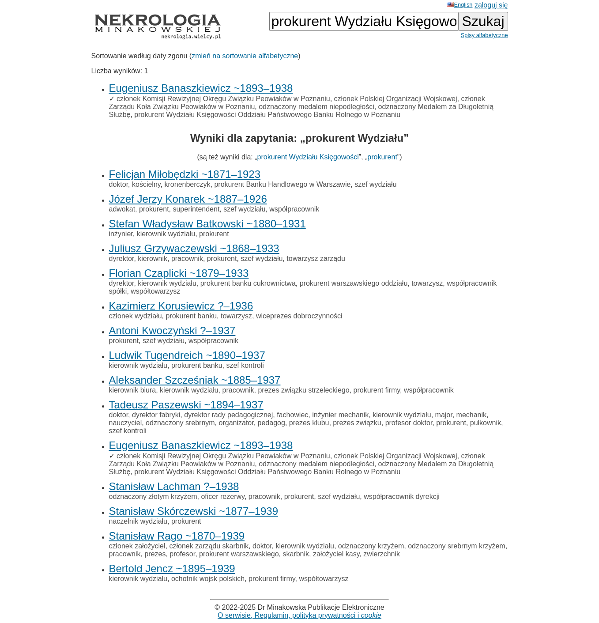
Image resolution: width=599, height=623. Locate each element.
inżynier (121, 234)
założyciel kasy (336, 554)
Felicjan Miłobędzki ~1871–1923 (185, 174)
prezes (155, 554)
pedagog (271, 423)
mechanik (471, 415)
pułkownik (485, 423)
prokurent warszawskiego (239, 554)
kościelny (146, 184)
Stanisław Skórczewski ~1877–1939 (194, 511)
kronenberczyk (188, 184)
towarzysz (427, 283)
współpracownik (294, 209)
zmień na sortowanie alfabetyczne (245, 56)
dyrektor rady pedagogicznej (228, 415)
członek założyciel (137, 546)
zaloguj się (491, 5)
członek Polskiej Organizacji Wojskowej (395, 98)
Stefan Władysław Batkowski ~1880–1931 (207, 224)
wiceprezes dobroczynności (299, 316)
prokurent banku (191, 316)
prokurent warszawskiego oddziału (354, 283)
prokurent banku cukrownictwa (248, 283)
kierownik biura (132, 390)
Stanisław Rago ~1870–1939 (177, 536)
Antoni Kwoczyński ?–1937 (172, 330)
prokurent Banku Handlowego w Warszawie (282, 184)
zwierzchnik (381, 554)
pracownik (187, 258)
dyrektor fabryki (156, 415)
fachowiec (292, 415)
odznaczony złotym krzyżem (153, 496)
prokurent (382, 157)
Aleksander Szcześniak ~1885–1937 (195, 380)
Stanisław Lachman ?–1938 (174, 486)
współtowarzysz (155, 291)
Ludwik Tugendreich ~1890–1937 (187, 355)
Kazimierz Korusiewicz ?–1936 (181, 306)
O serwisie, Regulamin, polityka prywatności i (299, 615)
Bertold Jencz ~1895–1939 (172, 568)
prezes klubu (309, 423)
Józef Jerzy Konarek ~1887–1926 (188, 199)
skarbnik (296, 554)
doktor (118, 184)
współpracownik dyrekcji (402, 496)
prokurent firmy (377, 390)
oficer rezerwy (222, 496)
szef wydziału (375, 184)
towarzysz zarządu (315, 258)
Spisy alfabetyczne (484, 35)
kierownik (152, 258)
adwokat (122, 209)
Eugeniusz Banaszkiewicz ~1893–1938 (201, 88)
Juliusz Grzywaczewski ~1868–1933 (194, 248)
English (459, 4)
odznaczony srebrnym (180, 423)
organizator (236, 423)
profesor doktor (409, 423)
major (443, 415)
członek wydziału (135, 316)
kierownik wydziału (166, 234)
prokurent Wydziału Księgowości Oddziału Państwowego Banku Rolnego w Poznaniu (267, 114)
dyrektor (121, 258)
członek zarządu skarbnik (209, 546)
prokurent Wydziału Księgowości (308, 157)
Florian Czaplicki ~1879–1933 (179, 273)
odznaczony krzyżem (371, 546)
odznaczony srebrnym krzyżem (456, 546)
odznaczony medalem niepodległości (316, 106)
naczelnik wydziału (138, 521)
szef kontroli (245, 365)
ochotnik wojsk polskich (208, 578)
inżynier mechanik (340, 415)
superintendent (196, 209)
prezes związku (357, 423)
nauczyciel (125, 423)
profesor (182, 554)
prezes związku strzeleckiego (303, 390)
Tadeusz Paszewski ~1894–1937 (186, 405)
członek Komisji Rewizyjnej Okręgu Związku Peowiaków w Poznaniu (223, 98)
